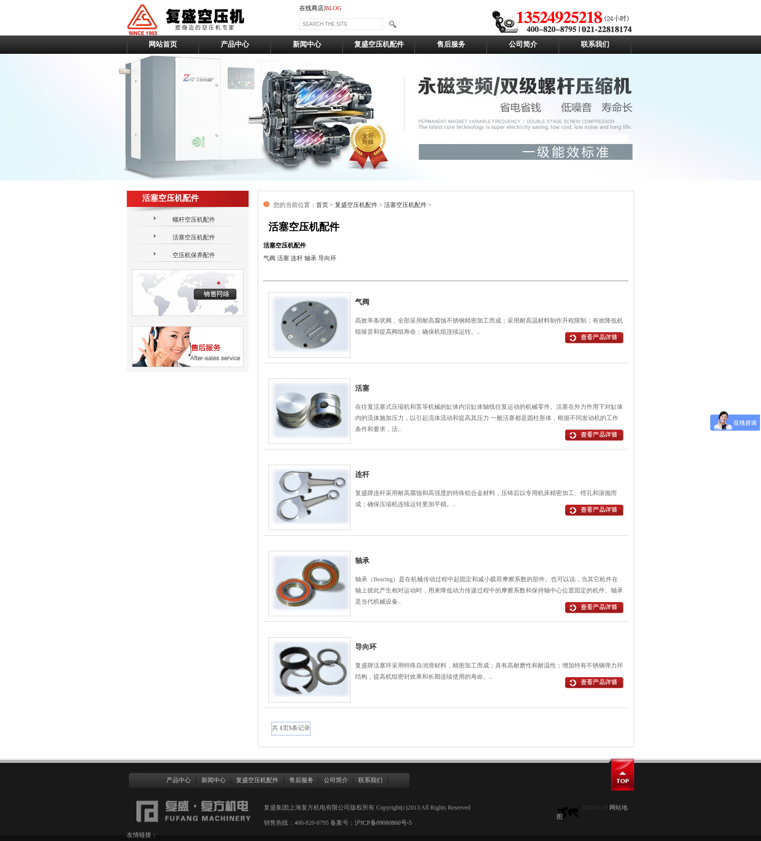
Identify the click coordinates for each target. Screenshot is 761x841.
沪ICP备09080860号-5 (383, 822)
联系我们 (595, 44)
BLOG (333, 8)
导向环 (327, 258)
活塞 (283, 258)
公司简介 (523, 44)
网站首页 (163, 44)
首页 (322, 204)
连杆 (297, 258)
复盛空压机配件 (379, 44)
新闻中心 (307, 44)
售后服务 (451, 44)
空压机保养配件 (193, 255)
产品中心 (235, 44)
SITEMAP (595, 807)
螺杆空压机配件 (193, 219)
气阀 (269, 258)
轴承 (310, 258)
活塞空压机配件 (193, 237)
